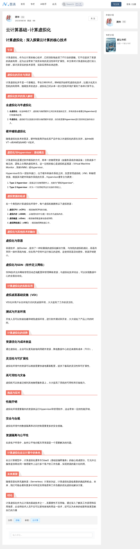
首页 (23, 4)
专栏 (33, 4)
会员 (54, 4)
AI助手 (43, 4)
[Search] (73, 4)
